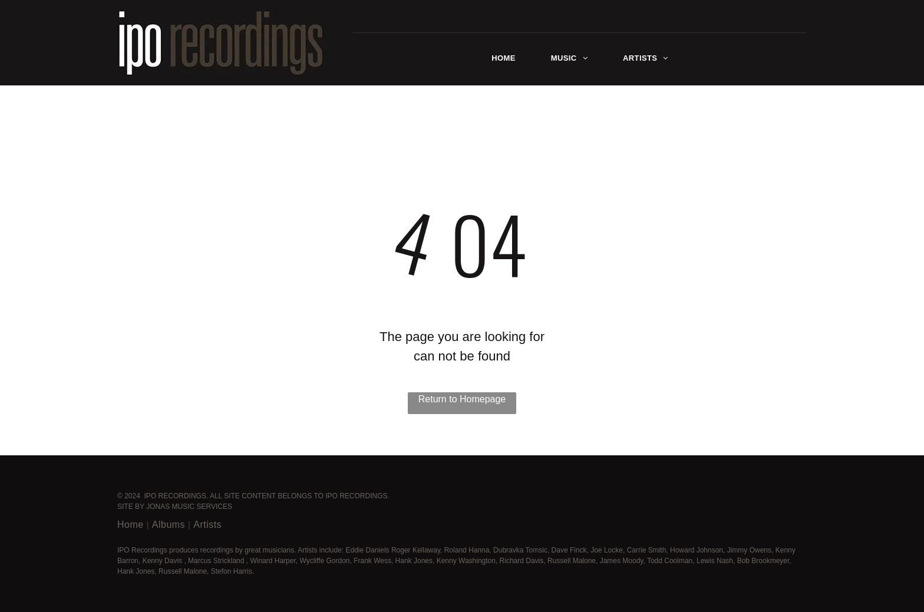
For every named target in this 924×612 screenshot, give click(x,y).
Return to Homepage (462, 399)
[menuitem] (503, 58)
